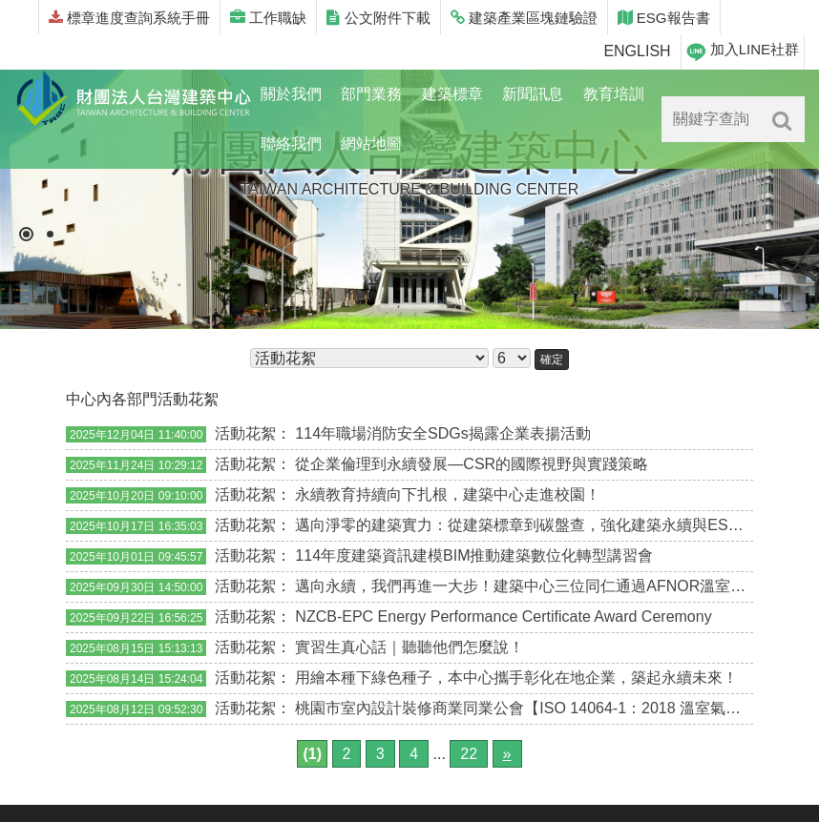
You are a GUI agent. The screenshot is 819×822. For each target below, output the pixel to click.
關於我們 (291, 94)
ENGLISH (636, 51)
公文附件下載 (378, 18)
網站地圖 (371, 143)
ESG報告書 (664, 18)
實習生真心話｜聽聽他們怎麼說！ (409, 647)
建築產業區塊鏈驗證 (524, 18)
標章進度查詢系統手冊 (129, 18)
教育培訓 (613, 94)
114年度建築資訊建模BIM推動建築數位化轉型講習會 (474, 555)
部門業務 (371, 94)
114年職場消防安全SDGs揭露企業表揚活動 (442, 433)
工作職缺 (268, 18)
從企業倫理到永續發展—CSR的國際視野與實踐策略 (471, 464)
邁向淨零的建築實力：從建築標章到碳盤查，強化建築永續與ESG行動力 (540, 525)
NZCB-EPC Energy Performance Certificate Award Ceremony (503, 616)
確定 (551, 359)
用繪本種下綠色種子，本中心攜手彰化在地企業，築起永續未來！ (516, 677)
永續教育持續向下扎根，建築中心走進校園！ (447, 494)
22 (468, 754)
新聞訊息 (532, 94)
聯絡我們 (291, 143)
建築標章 (452, 94)
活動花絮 (245, 433)
